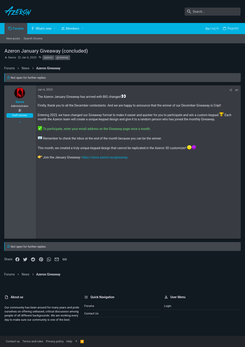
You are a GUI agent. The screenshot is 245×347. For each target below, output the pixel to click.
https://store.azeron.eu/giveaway (105, 157)
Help (69, 341)
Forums (89, 306)
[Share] (230, 90)
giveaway (63, 57)
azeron (48, 57)
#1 (236, 90)
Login (167, 306)
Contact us (91, 313)
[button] (54, 28)
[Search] (213, 12)
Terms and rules (33, 341)
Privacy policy (54, 341)
